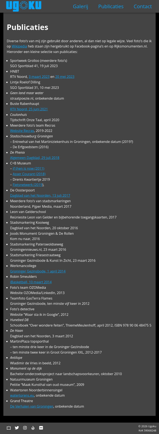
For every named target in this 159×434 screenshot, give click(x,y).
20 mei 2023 (64, 76)
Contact (143, 6)
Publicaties (110, 6)
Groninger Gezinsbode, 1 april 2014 (37, 271)
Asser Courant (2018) (29, 174)
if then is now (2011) (28, 168)
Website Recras (22, 130)
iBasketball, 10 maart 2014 (31, 282)
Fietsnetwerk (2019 (27, 184)
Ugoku (23, 6)
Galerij (80, 6)
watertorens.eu (22, 395)
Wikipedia (19, 46)
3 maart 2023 (39, 76)
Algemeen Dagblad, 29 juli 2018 (34, 157)
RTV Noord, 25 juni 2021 (29, 109)
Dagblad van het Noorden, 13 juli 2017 (40, 195)
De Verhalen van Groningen (31, 406)
